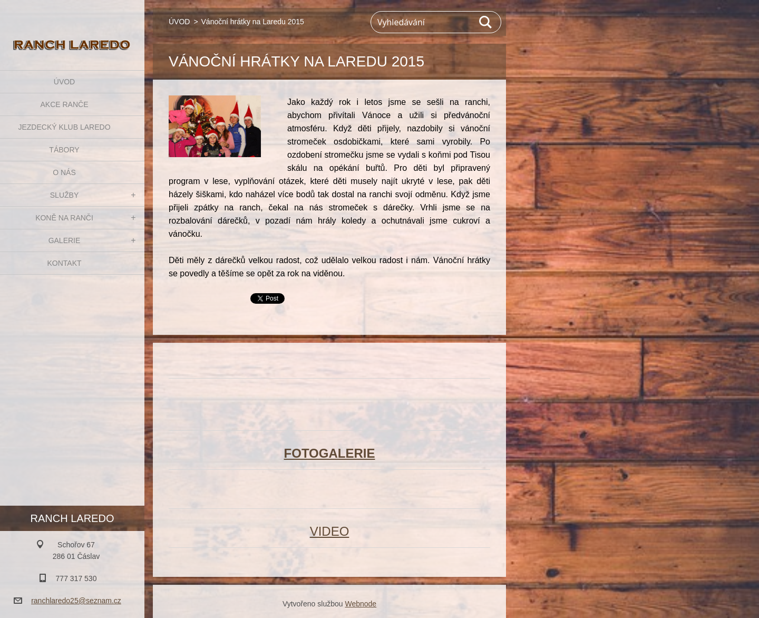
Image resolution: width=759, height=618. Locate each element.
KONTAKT (64, 263)
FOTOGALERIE (329, 453)
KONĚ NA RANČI (64, 218)
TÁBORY (64, 150)
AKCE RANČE (64, 104)
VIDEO (329, 531)
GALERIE (64, 240)
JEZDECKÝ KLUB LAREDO (64, 127)
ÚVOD (64, 82)
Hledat (486, 22)
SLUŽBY (64, 195)
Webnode (360, 604)
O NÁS (64, 172)
